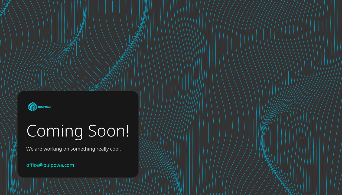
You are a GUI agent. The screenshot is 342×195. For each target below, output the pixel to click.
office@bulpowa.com (50, 165)
